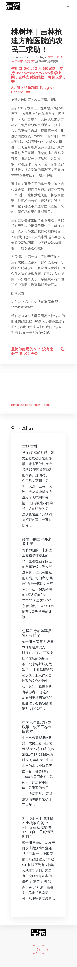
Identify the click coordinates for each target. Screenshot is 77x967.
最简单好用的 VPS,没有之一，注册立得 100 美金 (37, 351)
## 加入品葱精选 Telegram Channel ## (33, 89)
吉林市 (19, 61)
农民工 (52, 57)
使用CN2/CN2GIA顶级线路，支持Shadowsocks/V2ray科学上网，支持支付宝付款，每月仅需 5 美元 (38, 75)
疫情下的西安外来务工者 (36, 541)
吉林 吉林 (30, 446)
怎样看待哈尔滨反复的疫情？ (36, 632)
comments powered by (30, 404)
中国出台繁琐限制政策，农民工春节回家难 (36, 727)
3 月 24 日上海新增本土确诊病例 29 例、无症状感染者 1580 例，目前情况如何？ (38, 827)
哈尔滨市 (29, 61)
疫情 (59, 57)
